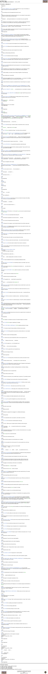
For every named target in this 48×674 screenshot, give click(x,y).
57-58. (2, 103)
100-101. (2, 164)
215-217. (2, 401)
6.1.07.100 (5, 124)
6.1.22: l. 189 (9, 558)
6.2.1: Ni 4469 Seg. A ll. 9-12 (23, 115)
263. (2, 490)
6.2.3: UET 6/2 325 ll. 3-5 (9, 133)
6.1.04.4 (5, 558)
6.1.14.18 (5, 322)
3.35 (5, 115)
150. (2, 276)
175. (2, 325)
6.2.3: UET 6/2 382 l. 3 (8, 269)
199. (2, 370)
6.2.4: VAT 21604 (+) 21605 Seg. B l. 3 (10, 325)
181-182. (2, 337)
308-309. (2, 587)
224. (2, 420)
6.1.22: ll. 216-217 (7, 58)
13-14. (2, 29)
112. (2, 192)
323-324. (2, 623)
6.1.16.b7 (6, 25)
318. (2, 611)
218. (2, 406)
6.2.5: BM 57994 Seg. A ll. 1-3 (17, 567)
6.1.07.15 (5, 523)
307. (2, 583)
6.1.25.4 (17, 115)
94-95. (2, 154)
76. (1, 124)
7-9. (1, 21)
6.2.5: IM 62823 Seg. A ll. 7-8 (23, 85)
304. (2, 575)
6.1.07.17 (5, 262)
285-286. (2, 531)
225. (2, 423)
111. (2, 188)
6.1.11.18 (11, 115)
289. (2, 541)
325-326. (2, 627)
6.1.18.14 (6, 307)
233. (2, 439)
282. (2, 523)
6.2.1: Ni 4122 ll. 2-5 (11, 34)
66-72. (2, 115)
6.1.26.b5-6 (7, 299)
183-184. (2, 340)
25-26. (2, 46)
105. (2, 174)
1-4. (1, 661)
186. (2, 346)
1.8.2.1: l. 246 (9, 519)
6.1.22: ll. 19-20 (7, 382)
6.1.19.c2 (6, 96)
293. (2, 552)
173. (2, 319)
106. (2, 177)
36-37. (2, 65)
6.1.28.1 (6, 292)
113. (2, 195)
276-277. (2, 506)
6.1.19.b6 (10, 249)
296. (2, 558)
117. (2, 204)
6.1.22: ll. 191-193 (8, 496)
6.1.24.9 (9, 96)
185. (2, 343)
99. (1, 161)
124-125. (2, 223)
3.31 (5, 130)
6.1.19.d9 (6, 150)
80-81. (2, 133)
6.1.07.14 (5, 420)
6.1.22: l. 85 (7, 288)
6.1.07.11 (5, 519)
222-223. (2, 417)
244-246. (2, 456)
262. (2, 487)
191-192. (2, 357)
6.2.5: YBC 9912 (10, 262)
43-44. (2, 78)
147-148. (2, 269)
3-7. (1, 641)
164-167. (2, 303)
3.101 (5, 343)
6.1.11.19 (6, 249)
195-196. (2, 363)
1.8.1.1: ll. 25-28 (12, 8)
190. (2, 354)
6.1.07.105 (5, 611)
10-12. (2, 25)
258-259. (2, 481)
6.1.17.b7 (6, 226)
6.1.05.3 (5, 55)
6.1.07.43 (6, 164)
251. (2, 465)
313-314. (2, 599)
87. (1, 144)
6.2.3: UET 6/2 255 (8, 452)
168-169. (2, 307)
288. (2, 538)
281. (2, 519)
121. (2, 214)
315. (2, 602)
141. (2, 256)
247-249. (2, 459)
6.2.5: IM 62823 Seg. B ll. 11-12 (18, 133)
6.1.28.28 (12, 382)
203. (2, 379)
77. (1, 127)
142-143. (2, 259)
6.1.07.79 (6, 555)
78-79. (2, 130)
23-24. (2, 43)
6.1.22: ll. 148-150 (8, 531)
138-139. (2, 249)
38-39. (2, 68)
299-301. (2, 567)
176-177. (2, 328)
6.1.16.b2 (6, 43)
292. (2, 549)
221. (2, 414)
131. (2, 237)
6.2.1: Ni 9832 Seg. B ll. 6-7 (13, 164)
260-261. (2, 484)
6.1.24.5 (13, 249)
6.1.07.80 (5, 214)
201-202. (2, 376)
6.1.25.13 (6, 567)
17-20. (2, 34)
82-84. (2, 136)
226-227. (2, 426)
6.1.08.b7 (5, 379)
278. (2, 510)
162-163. (2, 299)
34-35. (2, 62)
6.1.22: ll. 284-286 (7, 85)
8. (1, 645)
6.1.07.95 (6, 471)
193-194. (2, 360)
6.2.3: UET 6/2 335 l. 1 (7, 144)
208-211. (2, 391)
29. (1, 55)
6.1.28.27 (12, 496)
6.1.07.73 (6, 357)
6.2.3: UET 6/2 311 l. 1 (7, 385)
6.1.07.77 (6, 599)
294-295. (2, 555)
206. (2, 385)
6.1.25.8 (9, 552)
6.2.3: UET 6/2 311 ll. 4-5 (18, 382)
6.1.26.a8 (6, 401)
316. (2, 605)
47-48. (2, 85)
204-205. (2, 382)
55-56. (2, 100)
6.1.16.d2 (6, 65)
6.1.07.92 (5, 608)
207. (2, 388)
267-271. (2, 496)
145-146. (2, 266)
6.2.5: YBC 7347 (8, 627)
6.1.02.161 (5, 552)
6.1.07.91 (5, 605)
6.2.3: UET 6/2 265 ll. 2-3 (15, 85)
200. (2, 373)
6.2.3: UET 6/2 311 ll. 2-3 (8, 388)
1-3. (1, 8)
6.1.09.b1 (7, 115)
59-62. (2, 108)
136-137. (2, 245)
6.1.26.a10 (10, 567)
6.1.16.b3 (6, 46)
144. (2, 262)
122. (2, 217)
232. (2, 436)
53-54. (2, 96)
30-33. (2, 58)
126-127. (2, 226)
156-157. (2, 288)
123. (2, 220)
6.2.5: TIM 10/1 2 (6, 8)
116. (2, 201)
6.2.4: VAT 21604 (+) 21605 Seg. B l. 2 (17, 558)
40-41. (2, 72)
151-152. (2, 279)
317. (2, 608)
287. (2, 535)
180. (2, 334)
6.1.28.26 (6, 363)
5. (1, 15)
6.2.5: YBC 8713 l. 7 (23, 154)
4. (1, 12)
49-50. (2, 89)
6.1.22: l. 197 (7, 233)
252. (2, 468)
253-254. (2, 471)
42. (1, 75)
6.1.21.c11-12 (7, 136)
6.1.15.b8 (14, 115)
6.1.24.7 (10, 307)
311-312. (2, 594)
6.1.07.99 (6, 623)
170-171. (2, 312)
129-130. (2, 233)
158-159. (2, 292)
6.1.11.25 (6, 312)
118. (2, 207)
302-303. (2, 572)
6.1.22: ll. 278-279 (7, 154)
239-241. (2, 449)
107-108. (2, 181)
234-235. (2, 442)
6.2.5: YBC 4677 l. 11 (8, 89)
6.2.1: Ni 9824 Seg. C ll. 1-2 (15, 154)
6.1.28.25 (9, 150)
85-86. (2, 141)
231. (2, 433)
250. (2, 462)
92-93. (2, 150)
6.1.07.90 (5, 602)
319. (2, 615)
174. (2, 322)
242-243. (2, 452)
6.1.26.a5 (6, 34)
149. (2, 273)
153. (2, 282)
